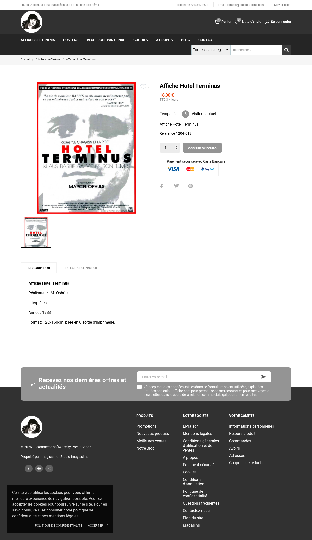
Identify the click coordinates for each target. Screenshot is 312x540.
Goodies (140, 40)
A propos (164, 40)
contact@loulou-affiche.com (245, 5)
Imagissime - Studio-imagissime (64, 457)
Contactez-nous (196, 510)
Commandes (240, 441)
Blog (185, 40)
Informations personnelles (251, 426)
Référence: (168, 133)
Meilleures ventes (151, 441)
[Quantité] (170, 148)
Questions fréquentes (201, 503)
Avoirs (234, 448)
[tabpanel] (86, 148)
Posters (70, 40)
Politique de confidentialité (58, 525)
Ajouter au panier (202, 147)
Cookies (189, 472)
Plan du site (193, 518)
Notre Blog (145, 448)
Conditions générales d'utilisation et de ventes (201, 445)
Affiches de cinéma (38, 40)
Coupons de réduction (248, 463)
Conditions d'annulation (193, 481)
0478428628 (199, 5)
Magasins (191, 525)
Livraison (191, 426)
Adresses (237, 455)
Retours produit (242, 433)
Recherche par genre (106, 40)
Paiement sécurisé (198, 464)
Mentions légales (197, 433)
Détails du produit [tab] (82, 268)
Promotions (146, 426)
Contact (206, 40)
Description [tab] (39, 268)
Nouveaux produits (152, 433)
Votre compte (241, 416)
